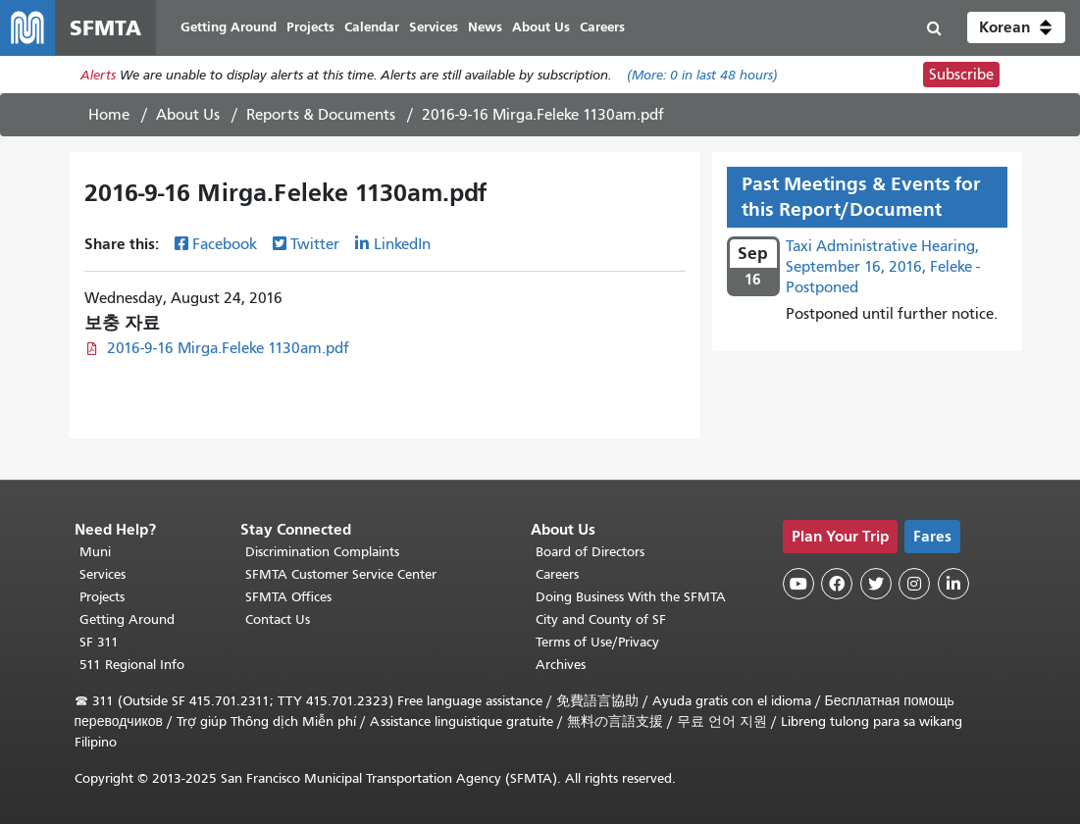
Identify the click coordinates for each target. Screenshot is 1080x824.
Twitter (314, 244)
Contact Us (277, 619)
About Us (188, 115)
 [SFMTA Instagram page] (914, 584)
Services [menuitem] (433, 27)
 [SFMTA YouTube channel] (798, 584)
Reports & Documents (320, 115)
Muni (95, 551)
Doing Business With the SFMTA (631, 597)
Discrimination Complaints (322, 551)
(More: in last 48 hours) (702, 75)
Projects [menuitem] (310, 27)
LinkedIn (402, 244)
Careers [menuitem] (602, 27)
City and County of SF (601, 619)
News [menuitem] (485, 27)
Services (102, 574)
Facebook (224, 244)
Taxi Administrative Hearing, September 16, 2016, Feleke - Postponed (883, 266)
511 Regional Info (131, 664)
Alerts (98, 75)
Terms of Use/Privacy (597, 642)
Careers (557, 574)
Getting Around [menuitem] (228, 27)
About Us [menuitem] (541, 27)
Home (108, 115)
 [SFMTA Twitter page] (876, 584)
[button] (1016, 27)
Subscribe (961, 74)
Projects (102, 597)
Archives (561, 664)
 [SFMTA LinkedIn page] (953, 584)
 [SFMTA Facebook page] (837, 584)
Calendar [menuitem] (371, 27)
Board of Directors (590, 551)
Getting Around (127, 619)
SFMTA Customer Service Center (341, 574)
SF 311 (99, 642)
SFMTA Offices (288, 597)
